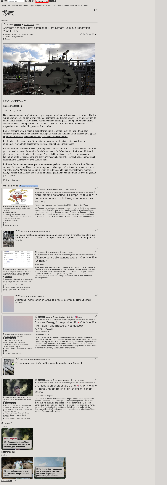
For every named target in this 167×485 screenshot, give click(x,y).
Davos (25, 217)
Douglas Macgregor (9, 291)
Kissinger (19, 348)
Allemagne (14, 37)
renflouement (7, 274)
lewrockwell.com (60, 316)
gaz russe (14, 410)
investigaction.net (53, 252)
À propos (84, 6)
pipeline (5, 342)
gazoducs (11, 408)
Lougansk (6, 414)
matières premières (24, 271)
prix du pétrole (7, 281)
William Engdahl (10, 337)
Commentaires (75, 6)
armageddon (28, 333)
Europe (7, 215)
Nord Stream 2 (15, 279)
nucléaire (30, 396)
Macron (13, 287)
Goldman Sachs (17, 352)
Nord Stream (24, 281)
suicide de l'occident (11, 225)
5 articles (41, 316)
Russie (20, 37)
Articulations (23, 6)
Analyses (14, 6)
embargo (6, 273)
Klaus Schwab (27, 348)
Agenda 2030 (22, 340)
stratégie (18, 209)
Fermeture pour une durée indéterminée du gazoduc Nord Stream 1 (48, 362)
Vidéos (66, 6)
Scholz (7, 348)
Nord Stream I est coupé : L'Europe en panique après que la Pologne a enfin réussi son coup (64, 198)
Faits (8, 6)
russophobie (26, 209)
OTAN (7, 350)
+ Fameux (59, 6)
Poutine (7, 223)
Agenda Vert (28, 408)
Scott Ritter (16, 289)
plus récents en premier (28, 186)
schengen (16, 281)
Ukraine (7, 37)
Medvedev (24, 289)
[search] (16, 1)
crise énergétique (23, 206)
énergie (5, 209)
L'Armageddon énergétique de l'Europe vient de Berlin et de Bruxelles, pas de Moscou (63, 388)
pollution (20, 333)
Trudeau (12, 418)
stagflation (12, 273)
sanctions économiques (12, 34)
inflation (20, 269)
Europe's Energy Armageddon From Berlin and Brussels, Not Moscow (59, 323)
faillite (14, 274)
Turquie (17, 346)
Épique (31, 6)
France (18, 284)
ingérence (6, 335)
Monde (4, 20)
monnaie (19, 273)
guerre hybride (15, 215)
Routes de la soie (14, 218)
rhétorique (11, 209)
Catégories (38, 6)
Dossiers (46, 6)
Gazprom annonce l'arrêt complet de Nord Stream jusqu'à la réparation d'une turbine (64, 192)
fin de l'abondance (26, 279)
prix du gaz (14, 340)
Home (4, 6)
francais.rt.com (29, 25)
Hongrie (5, 346)
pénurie (23, 34)
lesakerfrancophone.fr (56, 189)
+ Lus (53, 6)
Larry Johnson (21, 287)
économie (13, 269)
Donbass (6, 416)
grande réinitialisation (17, 406)
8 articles (17, 25)
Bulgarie (11, 346)
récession (14, 271)
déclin (15, 206)
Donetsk (24, 414)
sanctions (30, 34)
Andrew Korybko (10, 212)
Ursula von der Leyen (23, 418)
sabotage (13, 335)
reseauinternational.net (37, 231)
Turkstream (21, 342)
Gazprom (8, 39)
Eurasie (19, 217)
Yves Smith (8, 276)
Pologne (15, 220)
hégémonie (8, 206)
